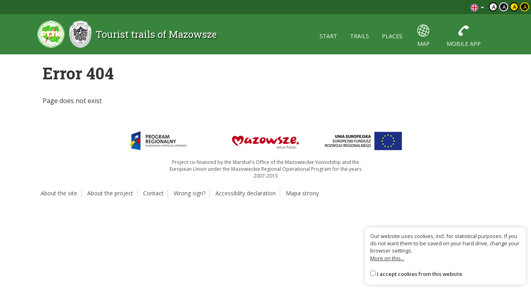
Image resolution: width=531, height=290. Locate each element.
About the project (110, 193)
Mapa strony (302, 193)
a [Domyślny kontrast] (494, 6)
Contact (153, 193)
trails (359, 36)
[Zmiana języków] (477, 7)
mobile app (464, 36)
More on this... (387, 258)
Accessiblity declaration (245, 193)
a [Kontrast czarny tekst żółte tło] (515, 6)
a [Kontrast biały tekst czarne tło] (504, 6)
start (328, 36)
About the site (59, 193)
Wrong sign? (189, 193)
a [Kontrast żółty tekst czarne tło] (525, 6)
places (392, 36)
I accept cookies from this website (419, 274)
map (423, 36)
